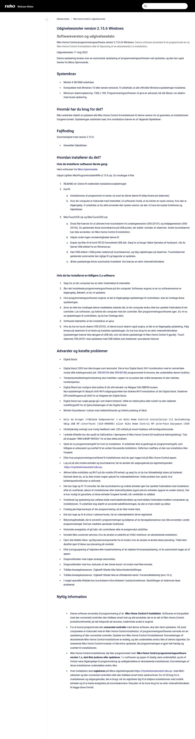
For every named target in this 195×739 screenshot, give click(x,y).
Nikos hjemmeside (87, 169)
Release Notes (25, 6)
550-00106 (120, 372)
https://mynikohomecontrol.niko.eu (153, 670)
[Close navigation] (46, 19)
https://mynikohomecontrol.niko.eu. (83, 466)
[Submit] (145, 6)
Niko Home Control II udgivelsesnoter (89, 19)
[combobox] (165, 6)
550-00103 (103, 372)
